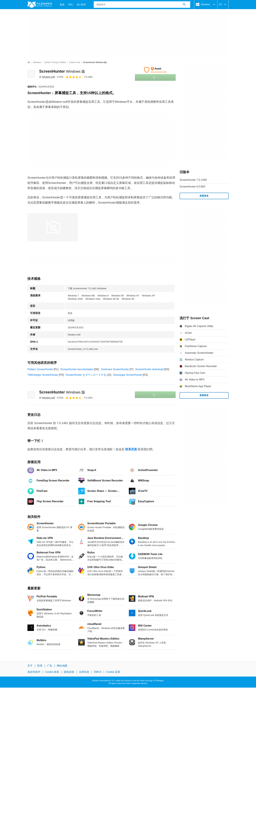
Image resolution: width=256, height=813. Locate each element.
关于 (30, 665)
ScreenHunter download (149, 369)
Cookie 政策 (52, 671)
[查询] (142, 4)
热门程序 (81, 4)
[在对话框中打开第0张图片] (52, 227)
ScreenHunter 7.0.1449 (193, 179)
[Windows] (37, 62)
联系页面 (131, 449)
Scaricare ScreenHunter (115, 369)
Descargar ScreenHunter (127, 374)
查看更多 (204, 195)
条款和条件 (33, 671)
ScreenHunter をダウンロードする (86, 374)
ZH (223, 5)
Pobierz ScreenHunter (40, 369)
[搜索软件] (184, 4)
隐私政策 (69, 671)
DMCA (98, 671)
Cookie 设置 (113, 671)
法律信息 (84, 671)
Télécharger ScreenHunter (42, 374)
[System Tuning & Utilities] (55, 62)
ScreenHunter (62, 71)
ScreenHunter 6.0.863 (192, 186)
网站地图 (62, 665)
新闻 (62, 4)
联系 (39, 665)
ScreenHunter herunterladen (76, 369)
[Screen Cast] (74, 62)
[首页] (28, 62)
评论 (70, 4)
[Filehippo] (39, 4)
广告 (49, 665)
